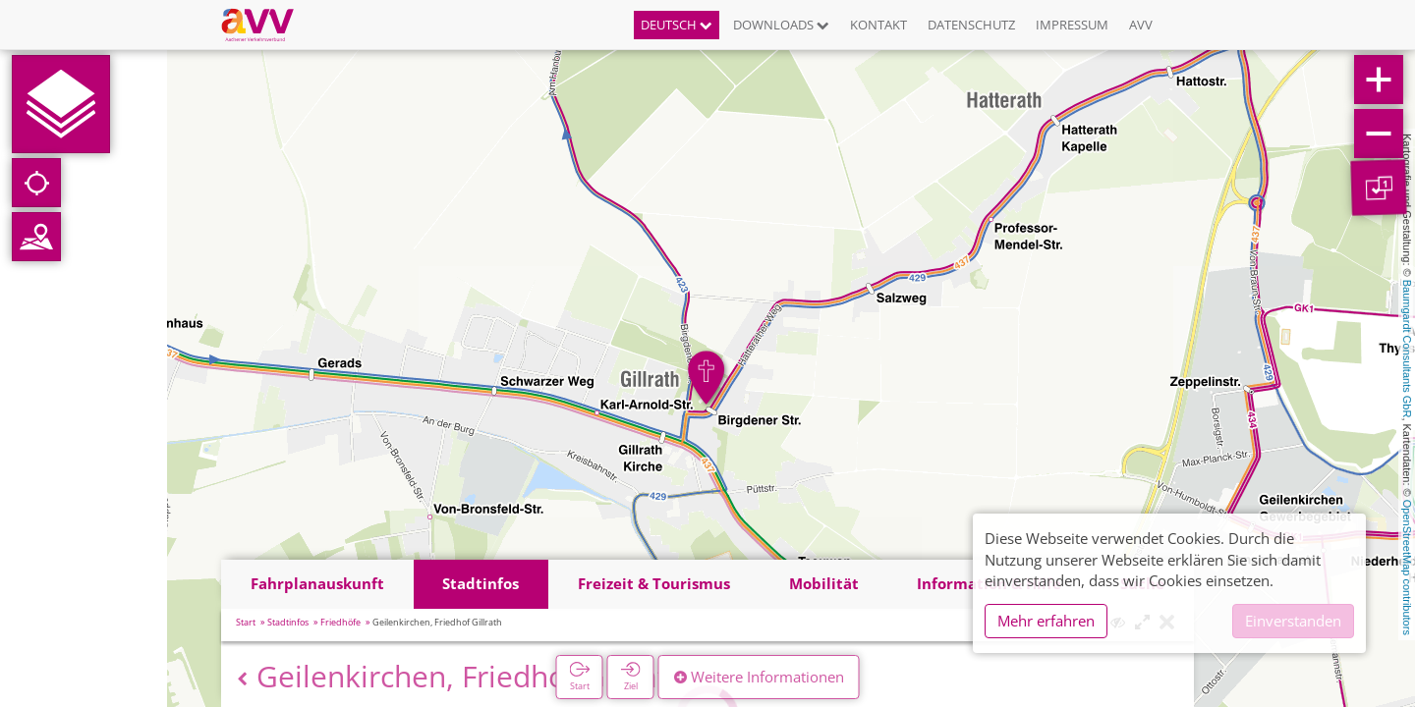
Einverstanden (1293, 620)
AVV (1141, 24)
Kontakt (878, 24)
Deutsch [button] (676, 24)
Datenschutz (971, 24)
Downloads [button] (781, 24)
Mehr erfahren (1046, 620)
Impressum (1072, 24)
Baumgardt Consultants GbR (1407, 349)
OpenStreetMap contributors (1407, 567)
